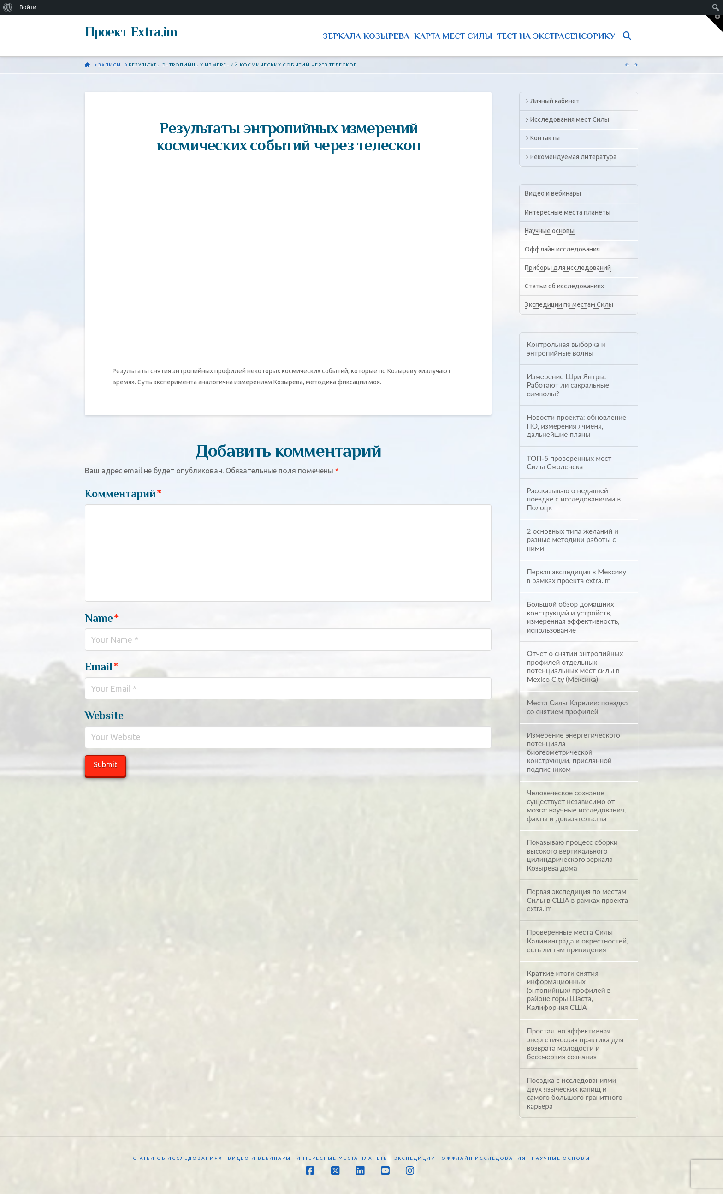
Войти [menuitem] (27, 7)
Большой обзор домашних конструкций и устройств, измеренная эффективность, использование (573, 617)
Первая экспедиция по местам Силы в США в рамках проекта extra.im (577, 900)
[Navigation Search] (629, 35)
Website (104, 715)
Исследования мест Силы (567, 119)
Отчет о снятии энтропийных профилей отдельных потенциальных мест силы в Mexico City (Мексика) (575, 666)
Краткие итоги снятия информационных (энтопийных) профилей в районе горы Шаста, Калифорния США (568, 990)
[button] (714, 23)
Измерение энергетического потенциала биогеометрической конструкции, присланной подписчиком (573, 752)
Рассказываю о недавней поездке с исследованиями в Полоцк (574, 499)
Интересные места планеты (567, 212)
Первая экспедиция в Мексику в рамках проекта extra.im (576, 576)
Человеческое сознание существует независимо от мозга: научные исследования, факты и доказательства (576, 805)
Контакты (542, 138)
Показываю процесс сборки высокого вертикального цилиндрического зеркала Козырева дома (572, 855)
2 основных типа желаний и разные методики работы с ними (572, 539)
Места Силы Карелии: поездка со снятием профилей (577, 707)
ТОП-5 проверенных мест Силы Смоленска (569, 462)
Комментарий (123, 493)
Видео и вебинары (553, 193)
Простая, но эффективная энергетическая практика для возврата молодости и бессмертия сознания (575, 1044)
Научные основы (550, 230)
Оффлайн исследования (562, 249)
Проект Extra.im (131, 32)
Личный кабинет (552, 101)
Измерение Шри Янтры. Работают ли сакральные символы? (568, 385)
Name (102, 618)
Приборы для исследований (568, 267)
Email (101, 666)
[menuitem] (8, 7)
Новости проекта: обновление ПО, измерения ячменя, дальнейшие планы (576, 425)
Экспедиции (415, 1158)
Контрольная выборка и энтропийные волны (566, 348)
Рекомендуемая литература (570, 157)
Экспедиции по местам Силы (569, 304)
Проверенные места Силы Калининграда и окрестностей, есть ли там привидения (577, 940)
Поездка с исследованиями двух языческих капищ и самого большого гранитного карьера (574, 1093)
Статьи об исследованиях (564, 286)
